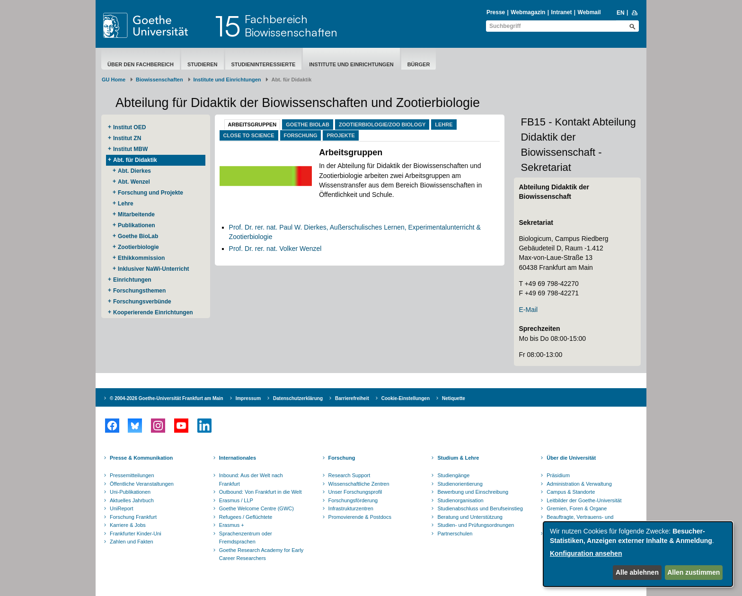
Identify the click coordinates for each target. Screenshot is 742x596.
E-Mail (528, 309)
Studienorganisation (460, 500)
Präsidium (558, 475)
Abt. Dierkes (134, 171)
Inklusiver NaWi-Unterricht (153, 269)
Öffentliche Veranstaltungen (142, 484)
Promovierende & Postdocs (359, 517)
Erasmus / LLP (236, 500)
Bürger (418, 64)
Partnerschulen (454, 533)
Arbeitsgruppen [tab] (252, 124)
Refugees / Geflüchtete (246, 517)
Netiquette (453, 398)
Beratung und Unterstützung (470, 517)
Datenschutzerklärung (298, 398)
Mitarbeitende (136, 214)
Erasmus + (231, 525)
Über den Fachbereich (140, 64)
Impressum (248, 398)
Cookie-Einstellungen (405, 398)
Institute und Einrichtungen (351, 64)
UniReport (121, 508)
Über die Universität (571, 458)
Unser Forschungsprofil (355, 492)
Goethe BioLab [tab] (307, 124)
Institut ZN (127, 138)
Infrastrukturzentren (350, 508)
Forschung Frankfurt (133, 517)
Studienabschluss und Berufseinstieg (479, 508)
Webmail (589, 12)
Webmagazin (528, 12)
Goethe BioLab (138, 236)
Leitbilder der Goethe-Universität (584, 500)
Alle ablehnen (637, 572)
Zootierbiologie (138, 247)
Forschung (341, 458)
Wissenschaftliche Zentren (358, 484)
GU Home (113, 79)
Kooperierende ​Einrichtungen (153, 312)
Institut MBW (130, 149)
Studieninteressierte (263, 64)
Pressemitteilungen (132, 475)
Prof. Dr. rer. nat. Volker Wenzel (275, 248)
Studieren (202, 64)
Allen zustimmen (693, 572)
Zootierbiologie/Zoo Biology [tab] (382, 124)
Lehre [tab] (443, 124)
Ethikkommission (141, 258)
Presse (495, 12)
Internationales (237, 458)
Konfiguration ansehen (586, 553)
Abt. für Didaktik (135, 160)
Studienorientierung (459, 484)
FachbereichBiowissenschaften (291, 25)
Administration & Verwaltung (579, 484)
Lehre (125, 203)
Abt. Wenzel (134, 181)
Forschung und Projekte (150, 192)
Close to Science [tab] (248, 135)
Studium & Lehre (458, 458)
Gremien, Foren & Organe (577, 508)
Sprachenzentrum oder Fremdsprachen (245, 538)
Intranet (561, 12)
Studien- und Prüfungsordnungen (475, 525)
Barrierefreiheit (352, 398)
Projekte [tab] (340, 135)
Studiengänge (453, 475)
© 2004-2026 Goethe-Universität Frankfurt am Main (166, 398)
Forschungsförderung (353, 500)
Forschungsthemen (139, 290)
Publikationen (136, 225)
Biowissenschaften (159, 79)
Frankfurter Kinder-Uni (135, 533)
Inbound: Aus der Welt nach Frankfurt (251, 479)
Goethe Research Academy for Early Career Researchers (261, 554)
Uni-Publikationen (130, 492)
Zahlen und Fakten (131, 541)
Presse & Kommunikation (141, 458)
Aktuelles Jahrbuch (132, 500)
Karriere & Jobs (128, 525)
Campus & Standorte (571, 492)
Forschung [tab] (301, 135)
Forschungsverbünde (142, 301)
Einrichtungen (132, 279)
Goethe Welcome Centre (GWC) (256, 508)
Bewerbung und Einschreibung (472, 492)
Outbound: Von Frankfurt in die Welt (260, 492)
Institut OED (129, 127)
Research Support (349, 475)
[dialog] (638, 554)
